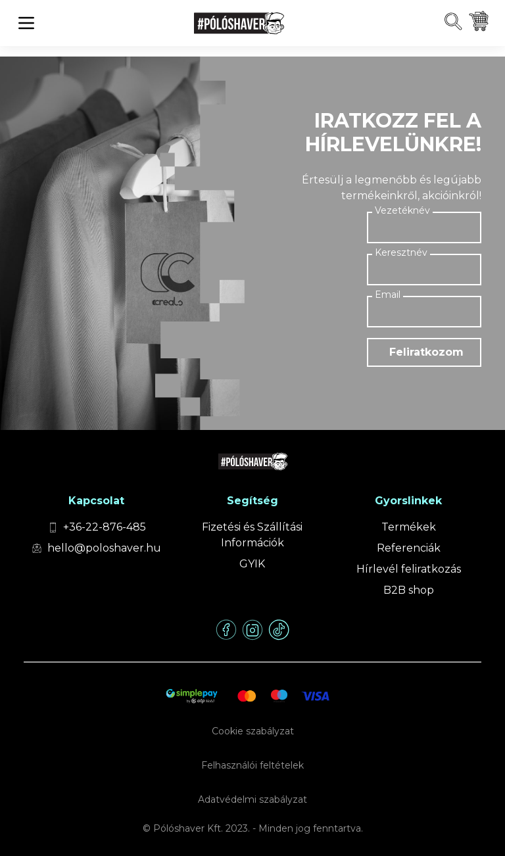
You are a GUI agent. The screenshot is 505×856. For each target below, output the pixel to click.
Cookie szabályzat (253, 731)
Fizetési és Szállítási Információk (252, 535)
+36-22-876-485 (104, 527)
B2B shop (408, 590)
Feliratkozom (426, 352)
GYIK (252, 564)
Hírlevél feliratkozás (408, 569)
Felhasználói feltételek (252, 765)
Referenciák (409, 548)
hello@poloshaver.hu (104, 548)
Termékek (408, 527)
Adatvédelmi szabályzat (252, 799)
